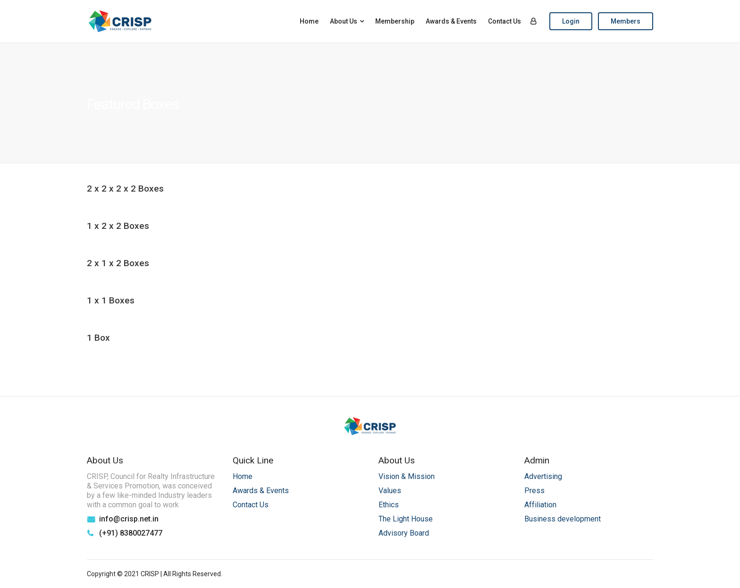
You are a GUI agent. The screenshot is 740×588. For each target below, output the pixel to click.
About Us (343, 21)
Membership (394, 21)
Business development (562, 518)
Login (571, 21)
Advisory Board (403, 533)
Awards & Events (451, 21)
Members (625, 21)
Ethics (388, 504)
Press (534, 490)
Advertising (543, 476)
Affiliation (540, 504)
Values (389, 490)
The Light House (405, 518)
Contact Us (504, 21)
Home (309, 21)
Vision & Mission (406, 476)
